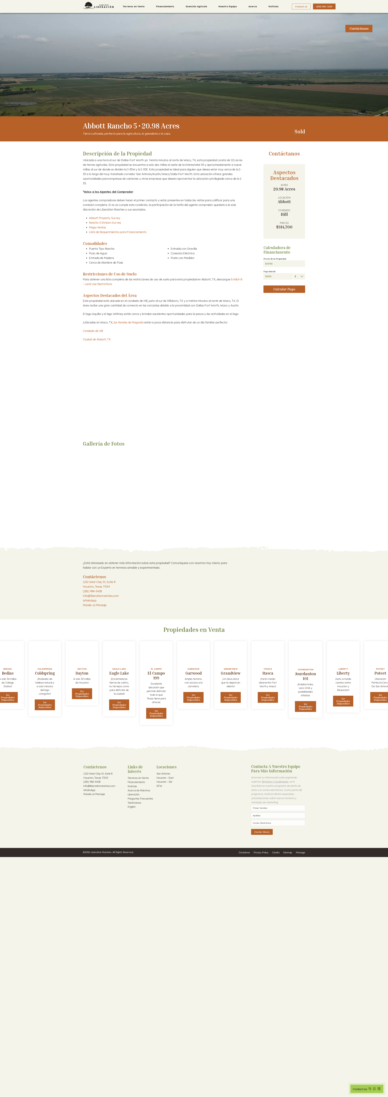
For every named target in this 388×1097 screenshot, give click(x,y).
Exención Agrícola (196, 6)
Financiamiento (165, 6)
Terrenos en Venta (133, 6)
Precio (284, 223)
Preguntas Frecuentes (140, 798)
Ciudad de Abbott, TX (97, 339)
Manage (300, 852)
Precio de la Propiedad (274, 258)
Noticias (273, 6)
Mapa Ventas (97, 227)
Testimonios (134, 802)
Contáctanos (358, 29)
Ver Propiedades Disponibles (45, 705)
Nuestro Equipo (228, 6)
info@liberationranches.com (101, 596)
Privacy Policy (261, 852)
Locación (284, 197)
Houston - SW (164, 781)
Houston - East (165, 777)
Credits (276, 852)
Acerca (252, 6)
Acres (284, 185)
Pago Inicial (269, 271)
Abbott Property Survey (104, 218)
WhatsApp (89, 600)
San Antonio (163, 773)
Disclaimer (244, 852)
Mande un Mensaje (94, 605)
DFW (159, 785)
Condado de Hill (93, 331)
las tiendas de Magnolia (128, 322)
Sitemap (287, 852)
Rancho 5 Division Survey (105, 222)
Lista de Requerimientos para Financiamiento (118, 232)
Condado (284, 210)
